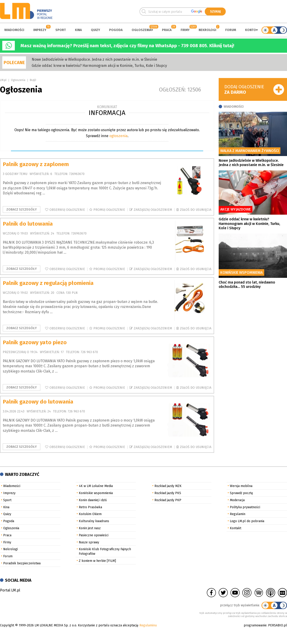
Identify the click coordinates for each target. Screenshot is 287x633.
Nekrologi (207, 30)
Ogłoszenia (141, 30)
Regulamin (237, 514)
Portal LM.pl (10, 590)
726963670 (77, 174)
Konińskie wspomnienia (96, 493)
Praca (167, 30)
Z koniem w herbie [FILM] (97, 561)
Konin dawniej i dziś (93, 500)
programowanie (255, 625)
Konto (250, 30)
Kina (78, 30)
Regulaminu (148, 625)
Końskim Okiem (90, 514)
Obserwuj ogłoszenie (67, 210)
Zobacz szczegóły (21, 209)
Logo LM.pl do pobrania (247, 521)
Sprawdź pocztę (241, 493)
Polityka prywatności (245, 507)
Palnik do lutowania (28, 224)
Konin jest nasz (90, 528)
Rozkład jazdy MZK (168, 486)
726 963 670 (89, 352)
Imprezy (39, 30)
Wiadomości (14, 30)
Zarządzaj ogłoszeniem (153, 210)
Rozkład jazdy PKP (167, 500)
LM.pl (3, 80)
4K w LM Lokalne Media (96, 486)
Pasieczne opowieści (93, 535)
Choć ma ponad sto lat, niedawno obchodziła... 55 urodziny (247, 284)
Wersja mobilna (241, 486)
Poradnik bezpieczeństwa (22, 563)
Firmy (185, 30)
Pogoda (116, 30)
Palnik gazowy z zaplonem (36, 164)
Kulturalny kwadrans (94, 521)
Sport (60, 30)
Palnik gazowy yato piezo (35, 342)
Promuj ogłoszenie (109, 210)
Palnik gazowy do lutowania (38, 402)
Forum (230, 30)
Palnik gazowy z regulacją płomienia (48, 283)
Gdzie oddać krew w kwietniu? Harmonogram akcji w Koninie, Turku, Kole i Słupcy (99, 65)
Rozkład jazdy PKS (167, 493)
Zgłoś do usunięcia (195, 210)
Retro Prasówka (90, 507)
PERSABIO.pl (277, 625)
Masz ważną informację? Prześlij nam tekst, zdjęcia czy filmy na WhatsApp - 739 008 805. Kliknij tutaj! (127, 45)
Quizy (95, 30)
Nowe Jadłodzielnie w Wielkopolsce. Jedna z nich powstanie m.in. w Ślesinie (94, 59)
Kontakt (235, 528)
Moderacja (237, 500)
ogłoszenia (118, 136)
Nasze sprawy (89, 542)
